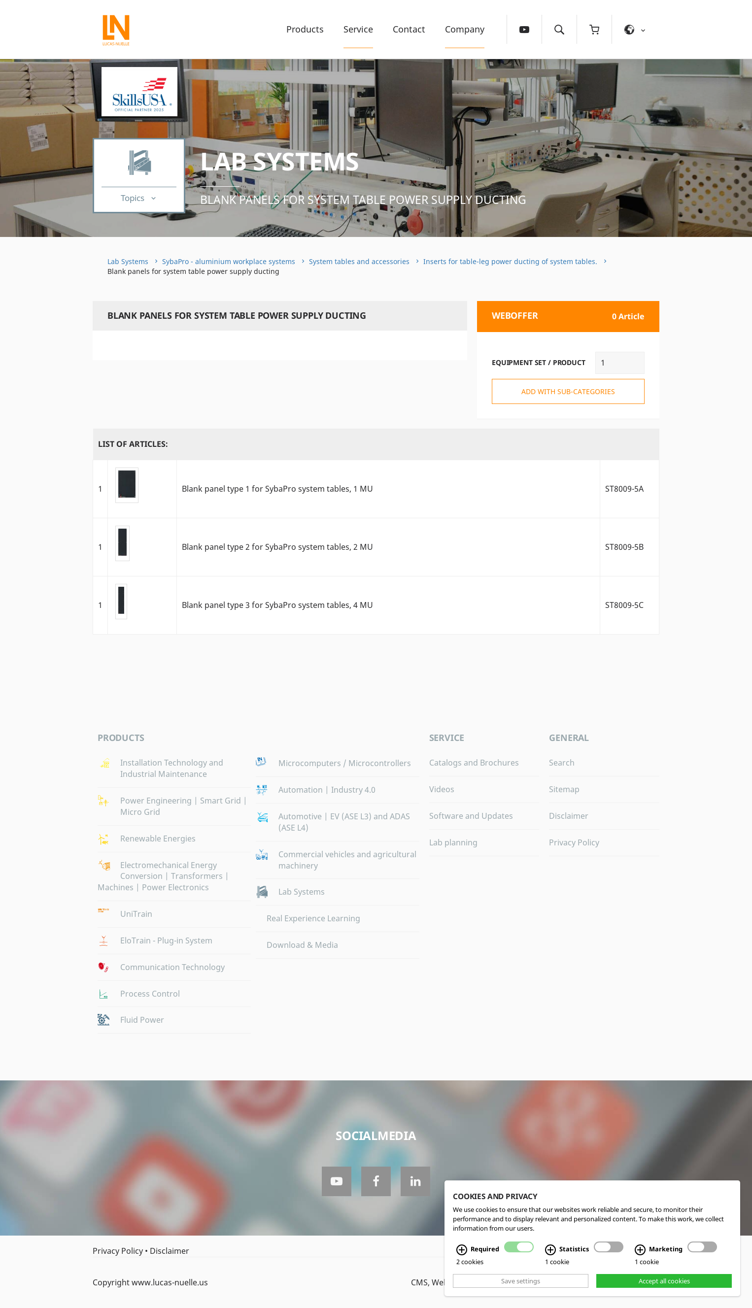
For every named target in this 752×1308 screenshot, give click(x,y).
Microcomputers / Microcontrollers (344, 763)
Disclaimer (568, 815)
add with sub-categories (568, 391)
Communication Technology (172, 967)
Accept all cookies (664, 1280)
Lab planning (453, 842)
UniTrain (136, 913)
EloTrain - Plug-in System (166, 940)
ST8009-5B (624, 546)
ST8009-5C (624, 605)
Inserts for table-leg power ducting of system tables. (510, 261)
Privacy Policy (574, 842)
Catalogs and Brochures (474, 762)
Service (358, 29)
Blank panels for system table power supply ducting (363, 199)
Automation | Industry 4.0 (327, 789)
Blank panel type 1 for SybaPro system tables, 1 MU (277, 488)
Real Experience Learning (313, 918)
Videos (441, 789)
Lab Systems (279, 161)
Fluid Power (142, 1019)
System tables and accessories (359, 261)
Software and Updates (471, 815)
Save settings (520, 1280)
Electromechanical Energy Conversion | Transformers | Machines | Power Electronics (163, 876)
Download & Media (302, 944)
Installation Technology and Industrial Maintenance (171, 768)
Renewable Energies (158, 838)
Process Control (150, 993)
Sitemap (564, 789)
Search (562, 762)
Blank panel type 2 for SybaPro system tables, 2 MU (277, 546)
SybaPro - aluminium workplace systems (228, 261)
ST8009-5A (624, 488)
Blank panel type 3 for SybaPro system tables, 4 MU (277, 605)
